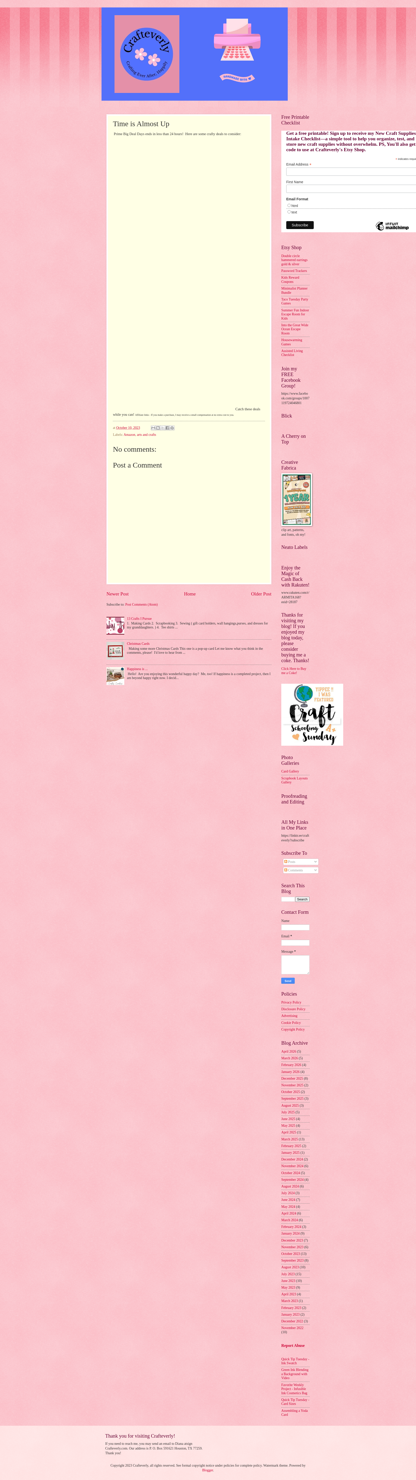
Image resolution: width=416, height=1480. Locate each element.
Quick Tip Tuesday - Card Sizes (295, 1402)
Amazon (129, 435)
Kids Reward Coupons (290, 280)
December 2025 (292, 1078)
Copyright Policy (293, 1029)
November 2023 (292, 1247)
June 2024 (288, 1200)
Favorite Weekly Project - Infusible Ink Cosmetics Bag (294, 1389)
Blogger (207, 1470)
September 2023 (292, 1260)
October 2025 (290, 1092)
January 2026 (290, 1072)
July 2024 (288, 1193)
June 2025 (288, 1119)
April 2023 (288, 1294)
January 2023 (290, 1314)
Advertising (289, 1016)
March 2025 (289, 1139)
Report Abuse (293, 1345)
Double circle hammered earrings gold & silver (294, 260)
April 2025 (288, 1132)
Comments (293, 870)
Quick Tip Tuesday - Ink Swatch (295, 1361)
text (294, 212)
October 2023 (290, 1254)
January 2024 (290, 1233)
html (294, 206)
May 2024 (288, 1207)
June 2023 (288, 1281)
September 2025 (292, 1098)
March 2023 (289, 1301)
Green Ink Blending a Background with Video (295, 1374)
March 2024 (289, 1220)
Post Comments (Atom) (141, 604)
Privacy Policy (291, 1002)
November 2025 (292, 1085)
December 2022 (292, 1321)
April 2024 (288, 1213)
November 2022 (292, 1328)
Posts (289, 862)
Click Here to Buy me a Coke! (293, 671)
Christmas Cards (138, 644)
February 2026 (291, 1065)
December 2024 (292, 1159)
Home (190, 593)
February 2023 (291, 1308)
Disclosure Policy (293, 1009)
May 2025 (288, 1125)
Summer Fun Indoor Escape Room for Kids (295, 314)
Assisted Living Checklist (292, 353)
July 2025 (288, 1112)
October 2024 (290, 1173)
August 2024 (290, 1186)
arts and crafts (146, 435)
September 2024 (292, 1180)
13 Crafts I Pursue (139, 619)
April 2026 (288, 1051)
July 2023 (288, 1274)
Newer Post (117, 593)
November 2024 (292, 1166)
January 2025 (290, 1152)
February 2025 (291, 1146)
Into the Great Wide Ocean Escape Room (294, 329)
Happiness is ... (137, 669)
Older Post (261, 593)
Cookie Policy (291, 1023)
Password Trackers (294, 271)
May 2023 (288, 1287)
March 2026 (289, 1058)
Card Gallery (290, 771)
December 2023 (292, 1240)
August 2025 (290, 1105)
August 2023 (290, 1267)
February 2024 (291, 1227)
